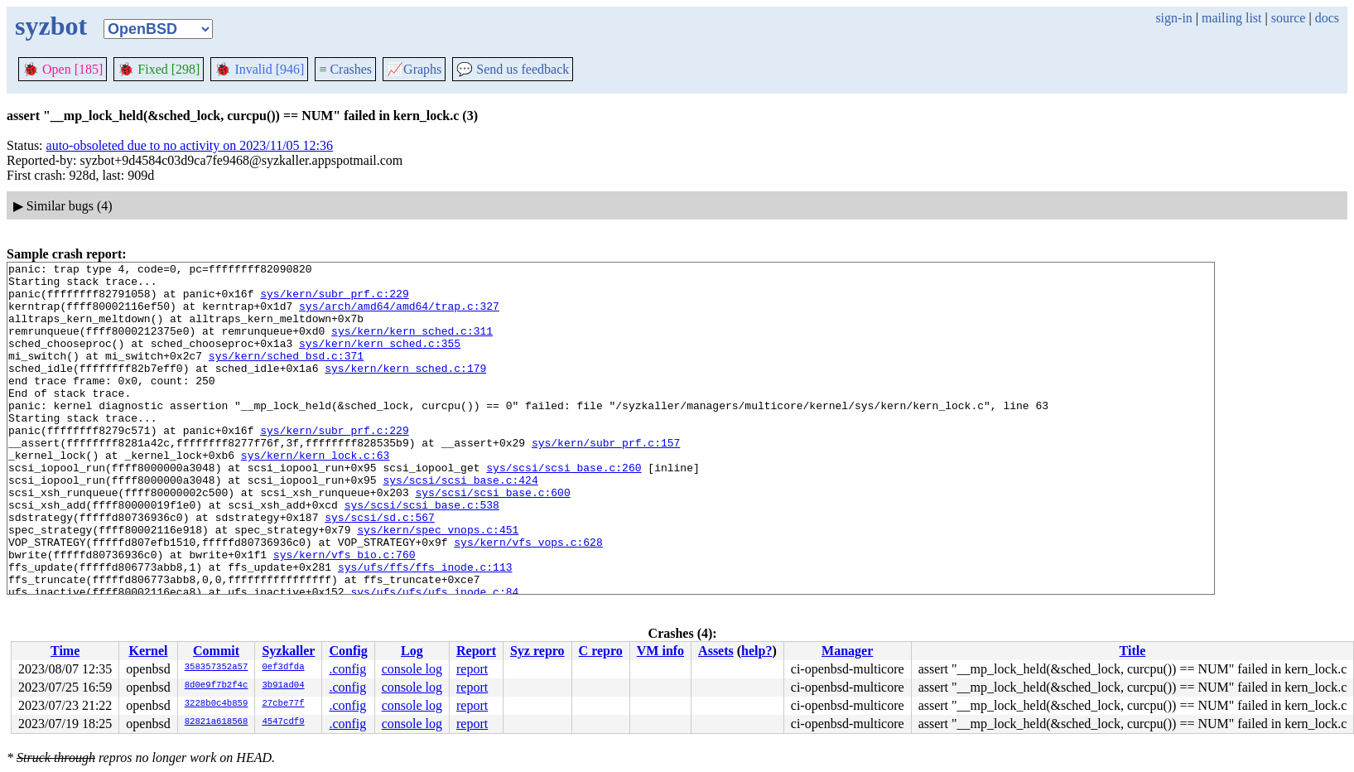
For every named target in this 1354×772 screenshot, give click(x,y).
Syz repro (537, 651)
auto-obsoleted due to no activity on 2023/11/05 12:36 (189, 145)
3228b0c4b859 (216, 704)
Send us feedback (512, 69)
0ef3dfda (283, 667)
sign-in (1173, 18)
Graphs (414, 69)
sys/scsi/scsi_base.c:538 (422, 554)
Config (348, 651)
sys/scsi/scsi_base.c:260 (563, 509)
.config (347, 669)
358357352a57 (216, 667)
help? (756, 651)
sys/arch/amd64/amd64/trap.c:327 (399, 315)
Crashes (345, 69)
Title (1133, 651)
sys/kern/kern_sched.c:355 (379, 360)
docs (1327, 18)
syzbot (51, 26)
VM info (660, 651)
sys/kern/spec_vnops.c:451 (437, 584)
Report (476, 651)
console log (412, 669)
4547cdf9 (283, 722)
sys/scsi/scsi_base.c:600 (492, 539)
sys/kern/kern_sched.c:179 (405, 390)
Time (65, 651)
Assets (716, 651)
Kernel (147, 651)
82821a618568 (216, 722)
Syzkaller (288, 651)
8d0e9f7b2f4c (216, 686)
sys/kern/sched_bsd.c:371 (286, 375)
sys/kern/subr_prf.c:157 (606, 479)
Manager (847, 651)
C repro (601, 651)
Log (412, 651)
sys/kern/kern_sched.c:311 (412, 345)
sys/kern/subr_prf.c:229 (334, 300)
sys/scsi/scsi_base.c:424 (460, 524)
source (1288, 18)
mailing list (1231, 18)
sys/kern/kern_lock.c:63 (315, 494)
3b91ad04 (283, 686)
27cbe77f (283, 704)
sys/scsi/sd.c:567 (380, 569)
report (472, 669)
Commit (216, 651)
